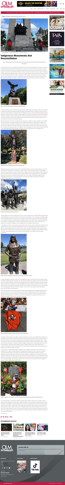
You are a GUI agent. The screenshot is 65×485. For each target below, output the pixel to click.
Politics (28, 12)
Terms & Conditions (52, 483)
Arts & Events (8, 12)
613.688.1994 (5, 464)
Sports (13, 12)
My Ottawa (58, 12)
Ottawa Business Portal (38, 12)
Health (16, 12)
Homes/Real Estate (52, 12)
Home (32, 8)
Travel (25, 12)
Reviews (32, 12)
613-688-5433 (5, 463)
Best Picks (46, 12)
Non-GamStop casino (8, 483)
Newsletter (52, 8)
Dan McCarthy (5, 52)
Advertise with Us (41, 8)
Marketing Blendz (5, 472)
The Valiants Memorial (25, 169)
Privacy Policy (59, 483)
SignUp (61, 8)
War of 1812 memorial (40, 215)
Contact (47, 8)
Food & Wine (21, 12)
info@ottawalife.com (57, 449)
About (35, 8)
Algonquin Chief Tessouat (25, 283)
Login (57, 8)
